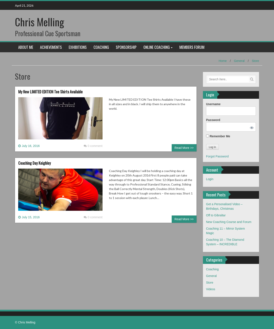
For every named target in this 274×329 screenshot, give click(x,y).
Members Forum (191, 47)
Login (209, 179)
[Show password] (251, 127)
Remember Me (218, 136)
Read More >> (184, 148)
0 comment (93, 146)
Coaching (101, 47)
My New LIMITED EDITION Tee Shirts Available (50, 91)
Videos (210, 289)
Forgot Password (217, 156)
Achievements (51, 47)
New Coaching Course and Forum (229, 222)
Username (213, 104)
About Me (25, 47)
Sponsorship (126, 47)
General (239, 61)
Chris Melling (39, 21)
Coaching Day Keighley (34, 163)
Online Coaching (156, 47)
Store (255, 61)
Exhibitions (78, 47)
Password (213, 120)
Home (223, 61)
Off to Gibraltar (216, 215)
